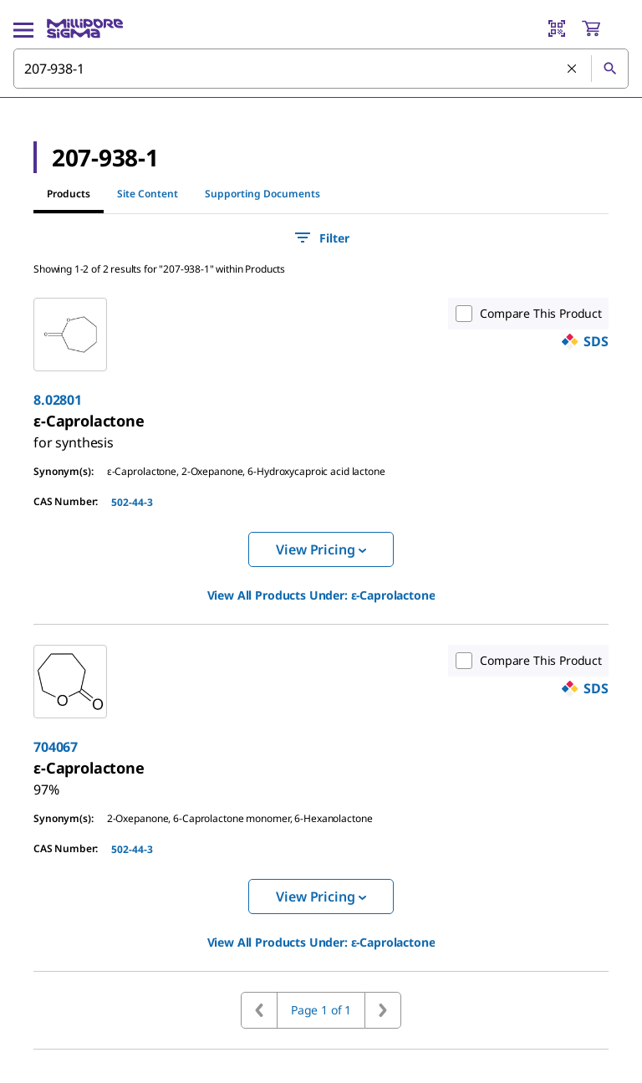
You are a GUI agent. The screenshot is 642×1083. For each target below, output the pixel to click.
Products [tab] (68, 193)
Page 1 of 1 (321, 1010)
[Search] (609, 68)
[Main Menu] (23, 28)
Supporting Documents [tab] (262, 193)
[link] (73, 436)
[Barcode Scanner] (557, 28)
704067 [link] (55, 747)
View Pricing (320, 549)
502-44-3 (132, 502)
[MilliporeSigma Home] (85, 28)
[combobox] (321, 68)
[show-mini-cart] (604, 28)
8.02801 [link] (57, 400)
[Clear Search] (573, 69)
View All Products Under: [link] (321, 595)
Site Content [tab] (147, 193)
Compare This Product (525, 313)
